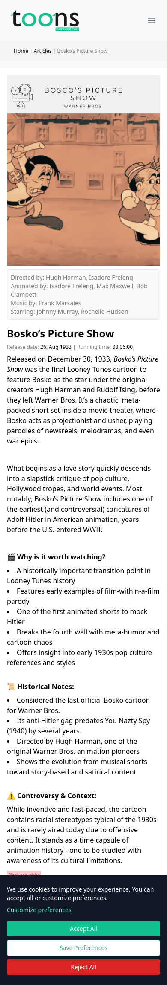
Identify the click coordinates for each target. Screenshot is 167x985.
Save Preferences (83, 948)
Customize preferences (39, 910)
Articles (42, 51)
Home (21, 51)
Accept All (83, 928)
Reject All (83, 967)
